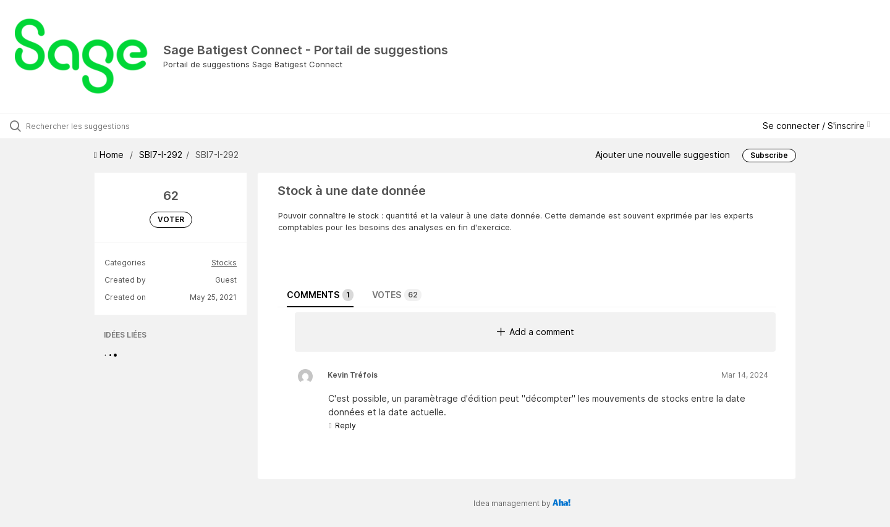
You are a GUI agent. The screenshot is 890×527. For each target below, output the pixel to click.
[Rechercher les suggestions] (104, 125)
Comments (320, 295)
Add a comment (535, 331)
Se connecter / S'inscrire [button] (816, 125)
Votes (397, 295)
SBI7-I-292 (160, 154)
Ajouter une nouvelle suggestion (662, 154)
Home (110, 154)
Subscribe (769, 155)
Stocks (224, 262)
